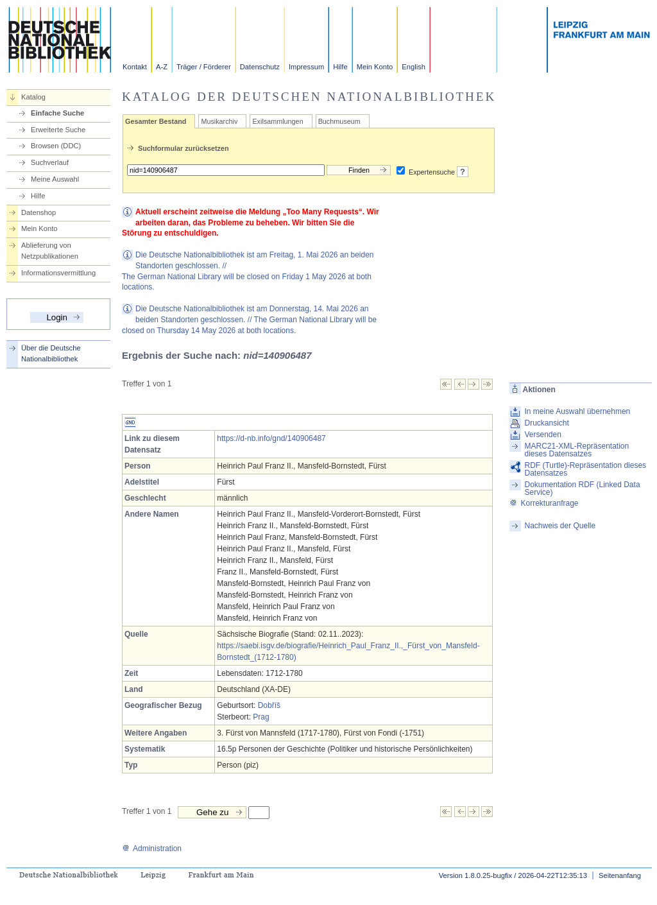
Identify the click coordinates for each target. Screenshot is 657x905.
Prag (261, 716)
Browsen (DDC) (56, 146)
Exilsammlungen (277, 121)
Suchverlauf (50, 162)
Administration (152, 848)
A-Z (161, 67)
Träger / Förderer (203, 67)
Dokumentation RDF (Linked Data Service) (582, 488)
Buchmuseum (339, 121)
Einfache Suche (57, 113)
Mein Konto (375, 67)
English (413, 67)
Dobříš (269, 705)
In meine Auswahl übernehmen (577, 411)
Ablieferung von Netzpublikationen (49, 250)
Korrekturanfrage (543, 503)
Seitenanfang (620, 875)
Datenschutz (260, 67)
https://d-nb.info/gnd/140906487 (271, 438)
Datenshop (38, 212)
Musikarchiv (219, 121)
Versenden (542, 434)
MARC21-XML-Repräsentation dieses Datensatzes (576, 450)
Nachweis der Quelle (559, 525)
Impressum (306, 67)
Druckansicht (546, 422)
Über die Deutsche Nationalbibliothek (51, 353)
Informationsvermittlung (58, 273)
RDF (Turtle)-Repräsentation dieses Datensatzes (585, 469)
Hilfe (340, 67)
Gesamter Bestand (155, 121)
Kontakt (135, 67)
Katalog (33, 97)
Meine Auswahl (55, 179)
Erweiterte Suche (58, 130)
